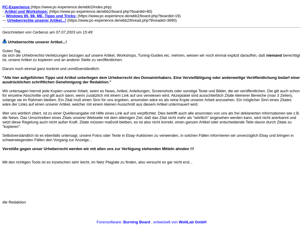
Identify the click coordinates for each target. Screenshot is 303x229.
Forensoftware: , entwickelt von (151, 222)
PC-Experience (16, 7)
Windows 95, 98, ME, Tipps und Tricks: (41, 16)
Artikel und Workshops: (26, 11)
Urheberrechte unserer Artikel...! (36, 20)
